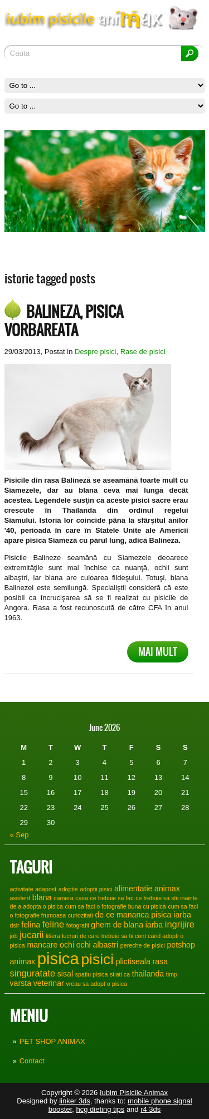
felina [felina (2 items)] (30, 924)
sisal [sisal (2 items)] (65, 973)
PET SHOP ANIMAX (52, 1041)
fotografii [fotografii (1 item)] (77, 925)
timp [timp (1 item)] (171, 974)
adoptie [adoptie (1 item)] (68, 889)
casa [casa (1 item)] (81, 898)
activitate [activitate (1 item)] (21, 889)
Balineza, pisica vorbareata (63, 321)
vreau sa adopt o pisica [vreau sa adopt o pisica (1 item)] (96, 983)
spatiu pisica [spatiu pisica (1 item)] (91, 974)
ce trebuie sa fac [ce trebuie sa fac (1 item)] (111, 898)
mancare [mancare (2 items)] (42, 944)
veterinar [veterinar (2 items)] (48, 983)
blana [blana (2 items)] (42, 897)
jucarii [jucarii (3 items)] (31, 935)
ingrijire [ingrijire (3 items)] (180, 924)
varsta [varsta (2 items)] (21, 983)
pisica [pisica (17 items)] (58, 958)
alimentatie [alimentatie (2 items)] (133, 888)
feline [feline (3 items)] (53, 924)
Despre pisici (95, 351)
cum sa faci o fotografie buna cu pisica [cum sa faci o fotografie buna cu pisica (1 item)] (115, 906)
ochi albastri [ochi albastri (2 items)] (97, 944)
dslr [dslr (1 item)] (15, 925)
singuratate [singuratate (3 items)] (33, 973)
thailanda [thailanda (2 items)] (148, 973)
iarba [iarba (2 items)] (154, 924)
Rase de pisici (143, 351)
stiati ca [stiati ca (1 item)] (120, 974)
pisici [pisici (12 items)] (97, 959)
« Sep (19, 835)
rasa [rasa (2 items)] (160, 961)
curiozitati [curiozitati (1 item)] (80, 915)
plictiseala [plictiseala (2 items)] (133, 961)
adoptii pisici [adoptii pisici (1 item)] (96, 889)
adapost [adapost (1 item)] (45, 889)
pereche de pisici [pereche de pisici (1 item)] (142, 945)
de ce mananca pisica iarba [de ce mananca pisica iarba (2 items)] (143, 914)
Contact (32, 1061)
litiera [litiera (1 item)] (53, 935)
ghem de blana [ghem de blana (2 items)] (117, 924)
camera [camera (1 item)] (64, 898)
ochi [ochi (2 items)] (67, 944)
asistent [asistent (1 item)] (20, 898)
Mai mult (157, 651)
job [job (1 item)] (14, 935)
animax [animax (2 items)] (167, 888)
